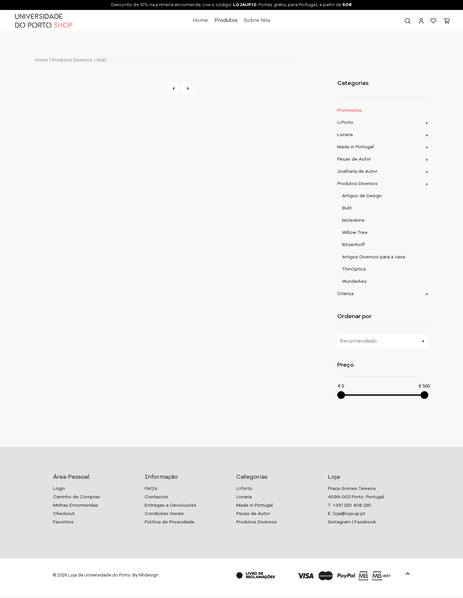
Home (200, 20)
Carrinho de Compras (76, 497)
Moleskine (353, 220)
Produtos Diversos (72, 60)
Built (100, 60)
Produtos (226, 20)
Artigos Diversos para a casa (373, 257)
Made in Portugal (355, 147)
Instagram (339, 522)
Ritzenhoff (353, 245)
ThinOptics (354, 269)
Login (59, 488)
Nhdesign (149, 575)
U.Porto (345, 122)
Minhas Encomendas (75, 505)
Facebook (365, 522)
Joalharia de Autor (357, 171)
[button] (447, 22)
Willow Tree (355, 232)
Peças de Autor (354, 159)
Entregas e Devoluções (170, 505)
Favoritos (63, 522)
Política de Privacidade (169, 522)
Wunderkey (354, 281)
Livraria (345, 135)
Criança (345, 293)
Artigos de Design (362, 196)
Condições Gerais (164, 513)
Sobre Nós (257, 20)
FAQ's (151, 488)
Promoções (349, 110)
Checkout (64, 513)
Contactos (156, 497)
